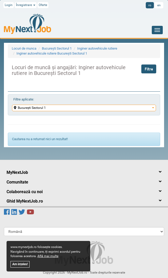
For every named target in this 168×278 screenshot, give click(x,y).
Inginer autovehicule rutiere (97, 48)
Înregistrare (25, 5)
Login (9, 5)
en (159, 5)
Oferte (43, 5)
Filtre (149, 69)
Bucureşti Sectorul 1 (57, 48)
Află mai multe (47, 256)
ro (149, 5)
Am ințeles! (20, 264)
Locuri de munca (24, 48)
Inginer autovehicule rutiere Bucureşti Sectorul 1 (51, 53)
